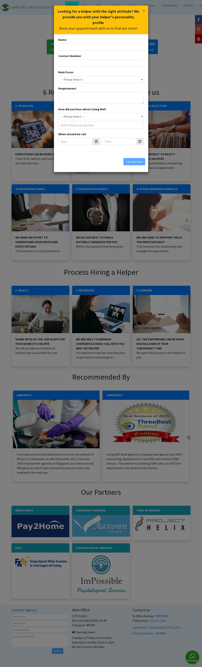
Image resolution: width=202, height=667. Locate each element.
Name (62, 40)
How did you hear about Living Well (82, 109)
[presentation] (86, 159)
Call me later (134, 162)
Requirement (67, 88)
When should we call (72, 134)
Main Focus (65, 72)
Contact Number (69, 56)
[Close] (144, 10)
